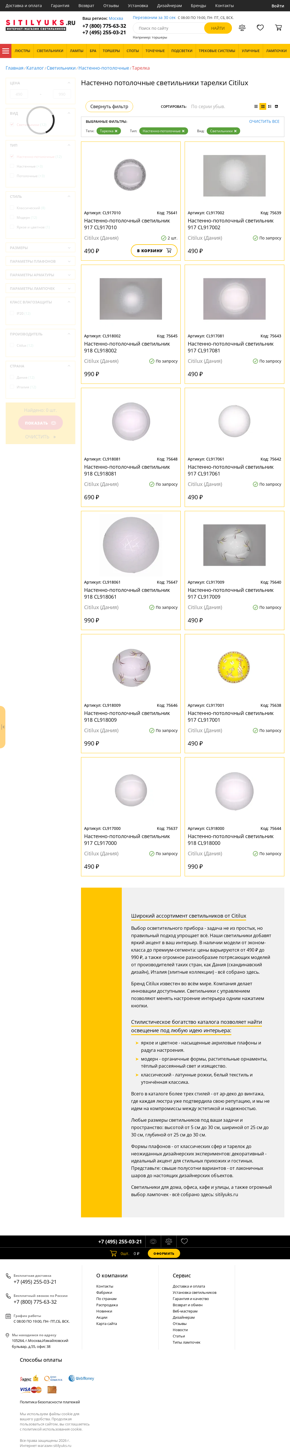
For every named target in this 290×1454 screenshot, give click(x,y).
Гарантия (60, 5)
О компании (112, 1275)
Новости (180, 1329)
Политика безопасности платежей (50, 1401)
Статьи (179, 1336)
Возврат (86, 5)
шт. (119, 1253)
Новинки (104, 1311)
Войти (278, 5)
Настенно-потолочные (103, 68)
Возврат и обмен (187, 1304)
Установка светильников (194, 1292)
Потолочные (31, 176)
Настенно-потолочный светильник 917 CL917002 (231, 224)
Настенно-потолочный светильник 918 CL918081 (127, 470)
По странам (106, 1298)
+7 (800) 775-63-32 (104, 26)
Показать (40, 423)
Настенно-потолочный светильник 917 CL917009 (231, 593)
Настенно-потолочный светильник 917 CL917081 (231, 347)
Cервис (182, 1275)
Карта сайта (106, 1323)
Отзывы (111, 5)
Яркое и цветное (33, 227)
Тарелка (109, 131)
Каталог (5, 51)
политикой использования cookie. (52, 1429)
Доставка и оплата (24, 5)
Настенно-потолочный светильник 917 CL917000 (127, 839)
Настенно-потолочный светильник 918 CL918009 (127, 716)
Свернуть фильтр (109, 106)
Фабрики (104, 1292)
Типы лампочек (187, 1342)
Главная (15, 68)
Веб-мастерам (185, 1311)
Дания (26, 377)
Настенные (30, 166)
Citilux (25, 345)
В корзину (154, 250)
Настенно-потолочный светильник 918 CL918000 (231, 839)
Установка (138, 5)
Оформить (163, 1253)
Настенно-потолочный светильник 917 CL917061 (231, 470)
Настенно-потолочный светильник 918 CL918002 (127, 347)
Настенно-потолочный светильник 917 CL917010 (127, 224)
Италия (26, 387)
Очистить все (264, 121)
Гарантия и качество (191, 1298)
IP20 (24, 313)
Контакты (224, 5)
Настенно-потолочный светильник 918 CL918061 (127, 593)
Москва (116, 18)
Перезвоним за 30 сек (154, 17)
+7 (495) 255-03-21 (104, 32)
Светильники (61, 68)
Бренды (198, 5)
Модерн (27, 217)
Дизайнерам (169, 5)
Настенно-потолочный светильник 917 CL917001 (231, 716)
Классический (31, 207)
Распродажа (107, 1304)
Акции (101, 1317)
